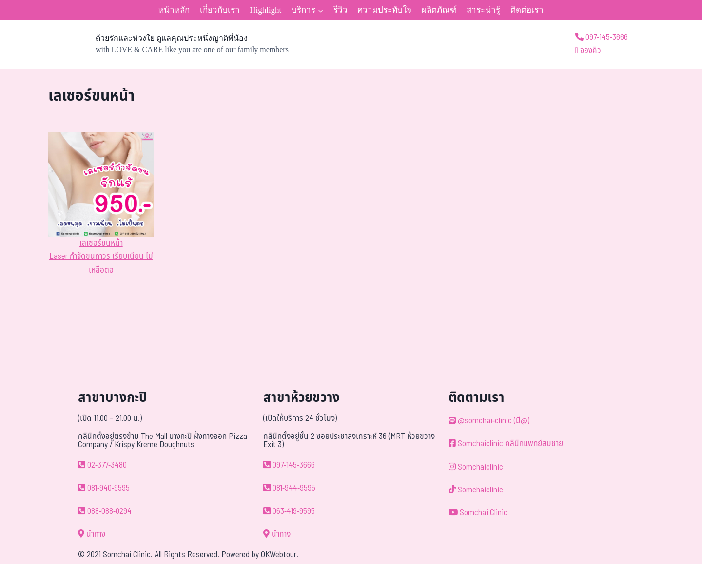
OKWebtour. (279, 554)
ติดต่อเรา (527, 10)
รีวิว (340, 10)
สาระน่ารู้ (483, 10)
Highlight (265, 10)
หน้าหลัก (174, 10)
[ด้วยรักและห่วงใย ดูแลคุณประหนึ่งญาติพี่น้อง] (168, 44)
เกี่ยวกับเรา (220, 10)
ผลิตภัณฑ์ (439, 10)
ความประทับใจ (384, 10)
